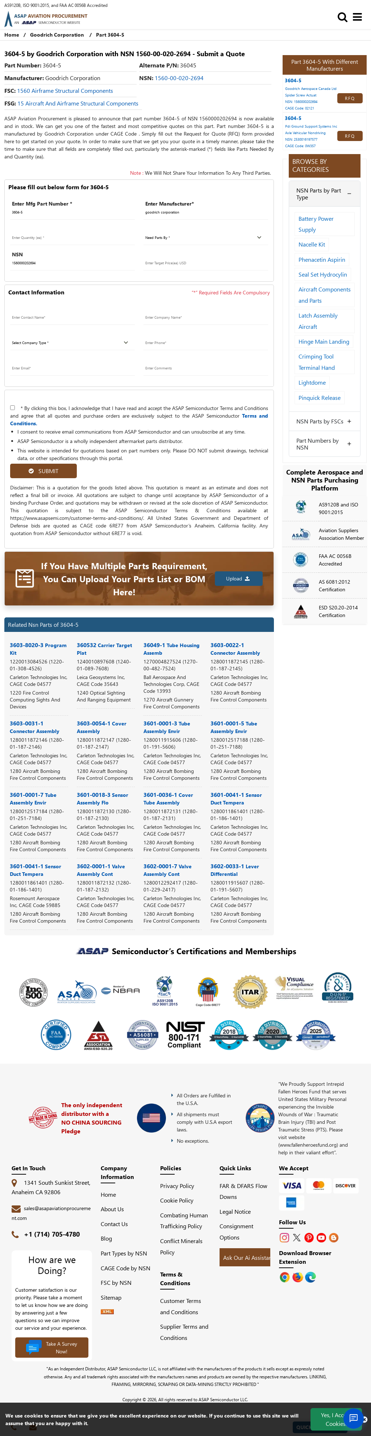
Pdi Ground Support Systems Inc (311, 126)
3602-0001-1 (101, 869)
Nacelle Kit (312, 244)
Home (11, 34)
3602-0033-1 (234, 869)
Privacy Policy (177, 1185)
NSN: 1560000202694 (301, 101)
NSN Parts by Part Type (318, 193)
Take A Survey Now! (51, 1347)
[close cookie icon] (364, 1419)
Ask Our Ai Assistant (248, 1257)
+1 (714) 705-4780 (52, 1234)
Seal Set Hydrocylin (323, 274)
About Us (112, 1209)
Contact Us (114, 1224)
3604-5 (293, 80)
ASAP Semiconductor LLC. (223, 1399)
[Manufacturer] (205, 212)
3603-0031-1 (34, 726)
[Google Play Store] (298, 1276)
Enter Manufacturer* (169, 203)
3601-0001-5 (233, 726)
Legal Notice (235, 1211)
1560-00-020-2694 (179, 78)
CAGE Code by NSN (125, 1268)
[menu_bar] (359, 16)
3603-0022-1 (235, 648)
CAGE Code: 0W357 (300, 145)
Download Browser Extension (305, 1257)
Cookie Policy (176, 1200)
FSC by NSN (116, 1282)
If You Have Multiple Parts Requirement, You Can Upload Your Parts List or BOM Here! (124, 578)
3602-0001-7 (167, 869)
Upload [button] (238, 578)
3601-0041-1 (236, 798)
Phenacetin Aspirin (322, 259)
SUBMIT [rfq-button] (43, 471)
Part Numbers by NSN (317, 443)
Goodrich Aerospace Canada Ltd (311, 88)
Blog (106, 1238)
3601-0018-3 (102, 798)
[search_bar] (344, 16)
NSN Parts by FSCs (319, 421)
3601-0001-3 (166, 726)
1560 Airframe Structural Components (65, 90)
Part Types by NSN (124, 1253)
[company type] (72, 343)
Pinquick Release (320, 397)
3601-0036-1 (168, 798)
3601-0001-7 (33, 798)
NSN (17, 254)
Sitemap (114, 1297)
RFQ (350, 98)
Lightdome (312, 382)
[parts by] (205, 238)
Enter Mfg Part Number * (42, 203)
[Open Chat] (353, 1418)
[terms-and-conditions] (12, 407)
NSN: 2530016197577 (301, 139)
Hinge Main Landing (324, 341)
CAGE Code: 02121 (299, 108)
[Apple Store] (285, 1276)
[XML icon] (107, 1312)
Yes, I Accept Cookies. (336, 1419)
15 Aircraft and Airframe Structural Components (77, 103)
